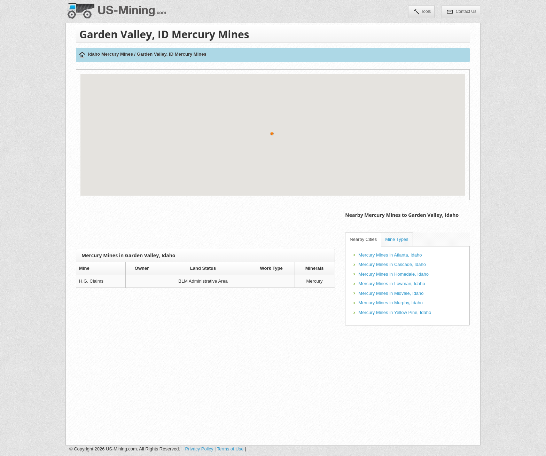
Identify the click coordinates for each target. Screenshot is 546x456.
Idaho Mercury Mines (110, 54)
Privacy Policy (199, 448)
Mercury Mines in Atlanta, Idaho (390, 255)
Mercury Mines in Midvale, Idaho (390, 293)
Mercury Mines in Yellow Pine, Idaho (394, 312)
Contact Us (461, 12)
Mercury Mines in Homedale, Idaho (393, 274)
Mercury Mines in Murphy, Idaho (390, 302)
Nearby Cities (363, 239)
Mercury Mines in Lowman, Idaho (391, 283)
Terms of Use (230, 448)
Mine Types (396, 239)
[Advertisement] (205, 224)
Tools (422, 12)
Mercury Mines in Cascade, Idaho (392, 264)
